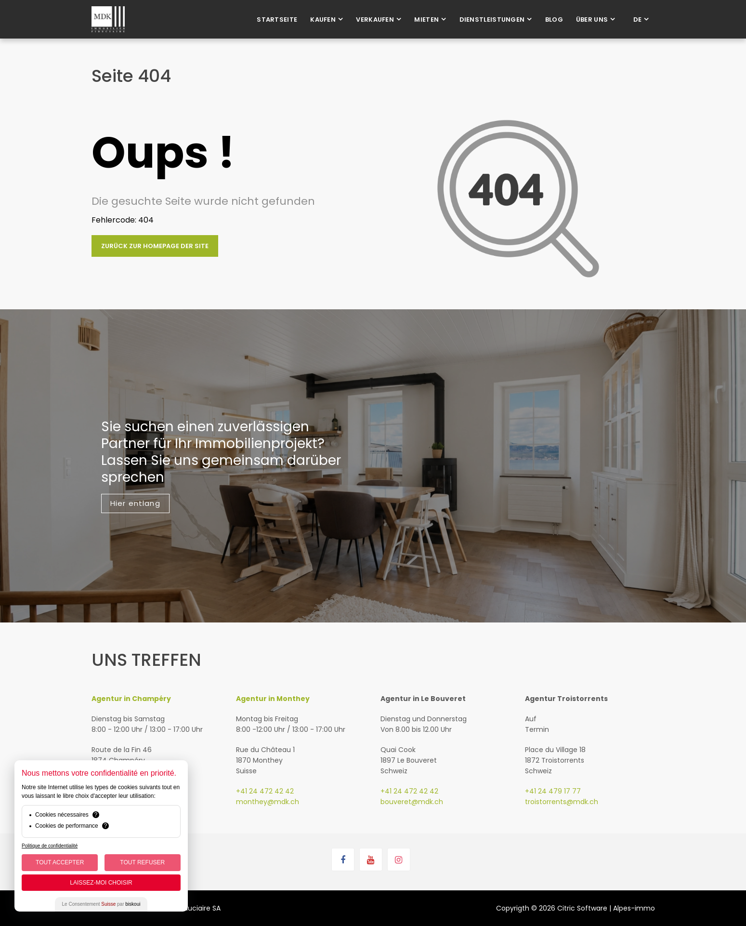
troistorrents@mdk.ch (561, 802)
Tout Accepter (60, 862)
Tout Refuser (142, 862)
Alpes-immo (634, 908)
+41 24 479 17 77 (553, 791)
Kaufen (323, 19)
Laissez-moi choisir (101, 882)
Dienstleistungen (492, 19)
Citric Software (582, 908)
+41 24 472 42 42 (265, 791)
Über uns (592, 19)
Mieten (426, 19)
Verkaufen (375, 19)
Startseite (277, 19)
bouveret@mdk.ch (411, 802)
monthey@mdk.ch (267, 802)
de (637, 19)
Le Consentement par (101, 904)
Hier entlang (135, 503)
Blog (554, 19)
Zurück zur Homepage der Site (155, 246)
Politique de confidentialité (50, 845)
